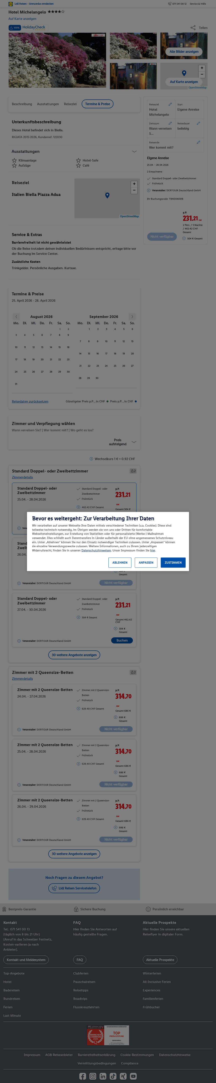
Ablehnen (119, 563)
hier (152, 550)
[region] (108, 541)
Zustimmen (173, 563)
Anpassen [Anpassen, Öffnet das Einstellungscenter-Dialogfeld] (146, 563)
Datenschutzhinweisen (96, 550)
